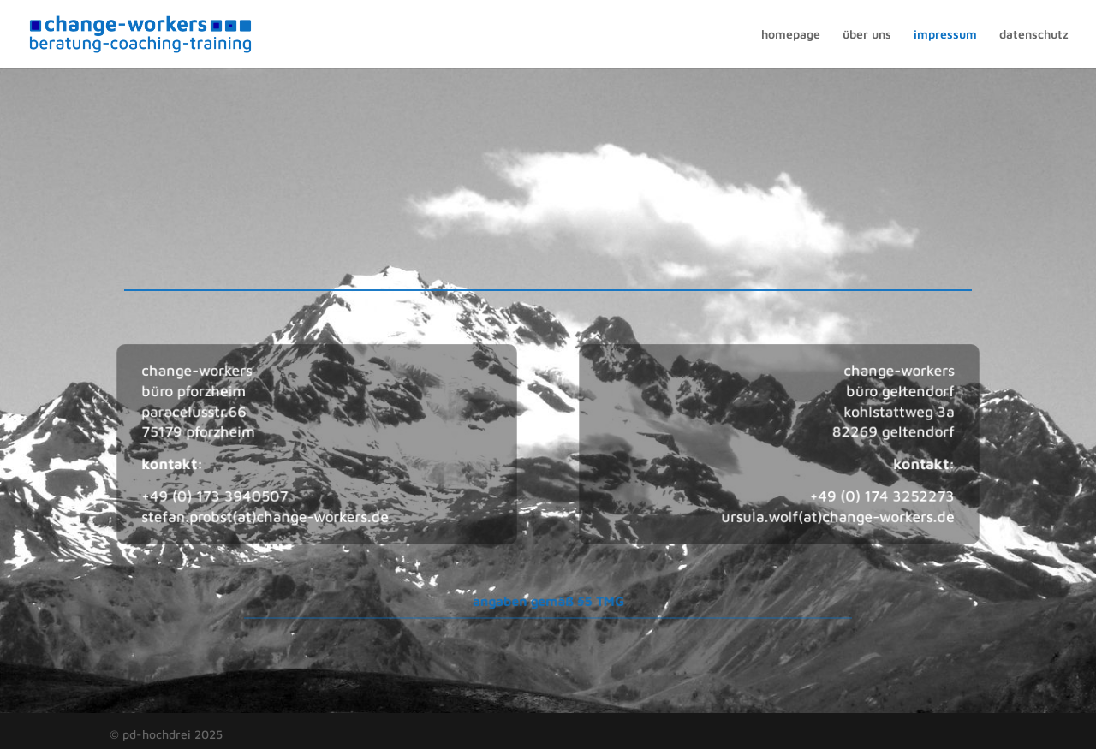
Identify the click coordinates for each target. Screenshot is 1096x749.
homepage (790, 34)
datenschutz (1034, 34)
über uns (867, 34)
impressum (945, 34)
